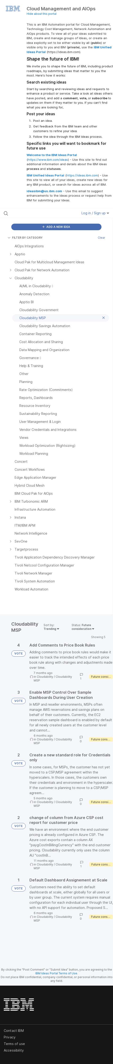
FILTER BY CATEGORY (25, 237)
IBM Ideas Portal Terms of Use (56, 973)
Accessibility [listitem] (14, 1050)
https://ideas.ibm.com (82, 175)
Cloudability (45, 676)
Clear (101, 237)
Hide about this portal (41, 13)
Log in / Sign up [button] (95, 213)
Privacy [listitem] (10, 1037)
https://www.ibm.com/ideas (48, 159)
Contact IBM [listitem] (14, 1031)
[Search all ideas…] (34, 213)
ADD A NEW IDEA (56, 227)
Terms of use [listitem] (14, 1044)
